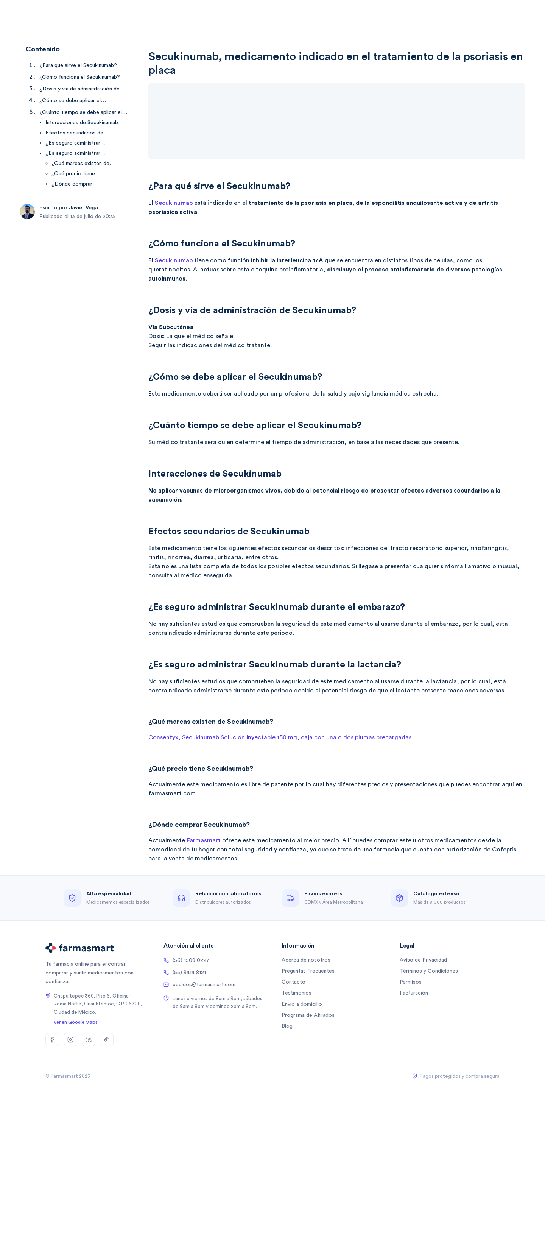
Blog (287, 1026)
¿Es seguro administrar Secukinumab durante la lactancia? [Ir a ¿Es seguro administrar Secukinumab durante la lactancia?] (86, 154)
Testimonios (296, 993)
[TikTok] (107, 1039)
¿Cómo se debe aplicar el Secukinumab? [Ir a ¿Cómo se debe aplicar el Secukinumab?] (70, 101)
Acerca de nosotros (306, 960)
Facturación (414, 993)
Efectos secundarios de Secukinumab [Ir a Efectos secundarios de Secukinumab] (74, 133)
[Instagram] (70, 1039)
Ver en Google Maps (76, 1022)
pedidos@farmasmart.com (199, 984)
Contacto (293, 982)
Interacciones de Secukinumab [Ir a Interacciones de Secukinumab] (81, 122)
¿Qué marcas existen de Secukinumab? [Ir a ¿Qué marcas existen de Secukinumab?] (80, 164)
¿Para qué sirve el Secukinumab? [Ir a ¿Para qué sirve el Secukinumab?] (78, 65)
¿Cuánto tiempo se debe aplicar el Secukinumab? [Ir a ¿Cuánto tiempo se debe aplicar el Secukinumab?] (80, 113)
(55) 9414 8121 (185, 972)
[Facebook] (52, 1039)
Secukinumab (174, 203)
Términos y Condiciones (429, 971)
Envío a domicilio (302, 1004)
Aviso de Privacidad (423, 960)
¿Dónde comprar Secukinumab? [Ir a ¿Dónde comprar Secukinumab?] (71, 184)
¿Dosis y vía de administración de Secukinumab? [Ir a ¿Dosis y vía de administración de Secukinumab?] (79, 89)
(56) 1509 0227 (187, 960)
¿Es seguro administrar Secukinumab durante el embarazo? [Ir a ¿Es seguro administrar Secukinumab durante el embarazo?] (73, 143)
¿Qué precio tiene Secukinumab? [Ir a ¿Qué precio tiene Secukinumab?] (73, 174)
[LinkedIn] (88, 1039)
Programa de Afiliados (308, 1015)
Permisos (411, 982)
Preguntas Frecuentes (308, 971)
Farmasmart (204, 840)
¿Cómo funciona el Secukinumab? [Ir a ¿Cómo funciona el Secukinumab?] (79, 77)
